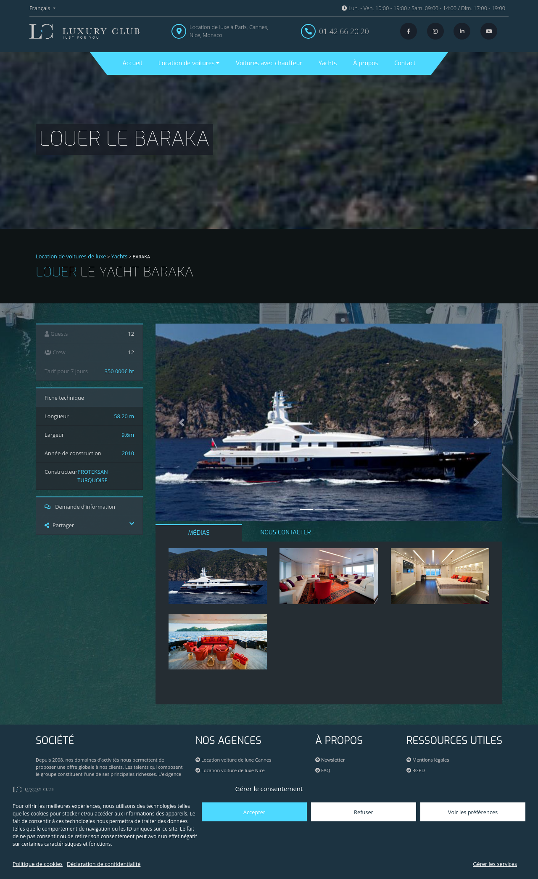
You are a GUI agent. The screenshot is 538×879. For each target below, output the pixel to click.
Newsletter (330, 760)
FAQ (322, 770)
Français (40, 8)
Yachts (328, 63)
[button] (182, 422)
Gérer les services (495, 864)
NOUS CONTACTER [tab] (285, 532)
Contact (404, 63)
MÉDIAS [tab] (199, 533)
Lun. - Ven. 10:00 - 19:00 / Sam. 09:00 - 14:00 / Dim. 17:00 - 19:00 (423, 8)
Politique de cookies (38, 864)
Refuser (363, 812)
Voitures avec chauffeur (269, 63)
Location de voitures (186, 63)
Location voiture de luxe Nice (230, 770)
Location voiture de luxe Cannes (233, 760)
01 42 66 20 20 (344, 31)
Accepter (254, 812)
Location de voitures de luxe (71, 256)
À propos (365, 63)
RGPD (415, 770)
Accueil (132, 63)
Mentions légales (427, 760)
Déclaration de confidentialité (103, 864)
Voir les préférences (473, 812)
